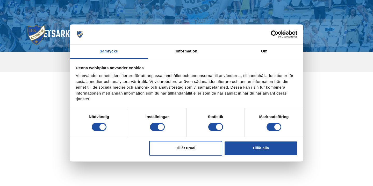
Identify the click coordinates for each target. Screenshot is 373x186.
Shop (336, 25)
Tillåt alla (260, 148)
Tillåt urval (185, 148)
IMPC (310, 25)
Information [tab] (186, 51)
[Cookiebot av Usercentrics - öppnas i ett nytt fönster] (274, 34)
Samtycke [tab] (109, 51)
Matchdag (55, 25)
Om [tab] (264, 51)
